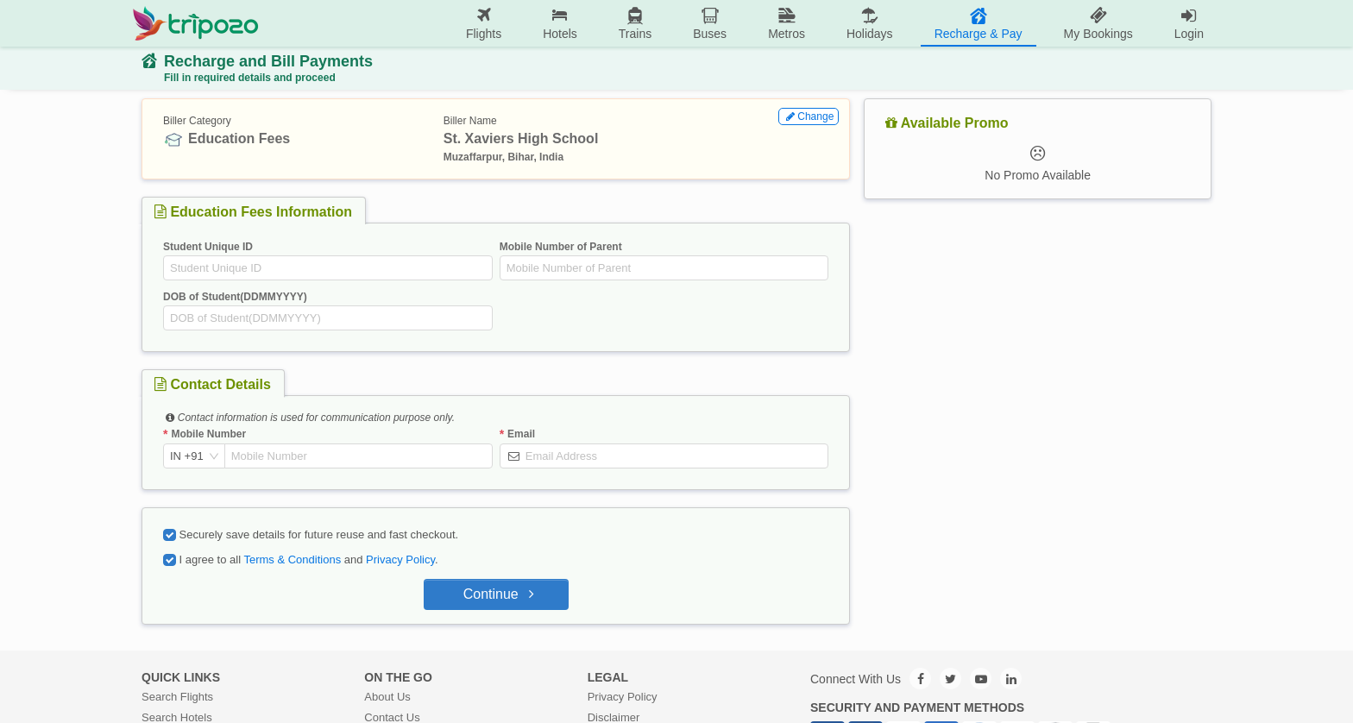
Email (521, 434)
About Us (387, 696)
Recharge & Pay (979, 23)
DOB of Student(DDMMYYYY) (235, 297)
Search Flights (177, 696)
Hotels (560, 23)
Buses (710, 23)
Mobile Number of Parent (561, 247)
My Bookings (1098, 23)
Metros (786, 23)
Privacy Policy (400, 559)
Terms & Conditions (292, 559)
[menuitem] (483, 23)
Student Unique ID (208, 247)
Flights (483, 23)
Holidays (869, 23)
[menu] (741, 23)
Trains (635, 23)
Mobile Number (208, 434)
